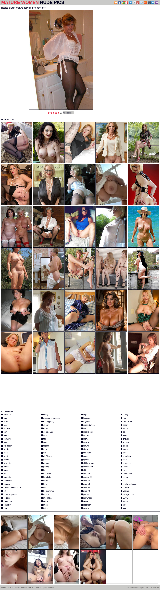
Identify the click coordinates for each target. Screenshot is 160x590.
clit (3, 491)
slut (123, 453)
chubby (5, 484)
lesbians (85, 418)
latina (44, 508)
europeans (47, 432)
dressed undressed (50, 418)
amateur (6, 415)
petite (84, 501)
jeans (44, 501)
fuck (44, 449)
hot (43, 487)
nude (84, 456)
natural (85, 446)
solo (124, 460)
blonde (5, 460)
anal (4, 418)
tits (123, 480)
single (124, 446)
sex (123, 432)
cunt (4, 508)
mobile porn (87, 432)
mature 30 (86, 477)
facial (44, 435)
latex (44, 505)
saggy (124, 425)
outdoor (85, 474)
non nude (86, 453)
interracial (46, 498)
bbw (4, 432)
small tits (126, 456)
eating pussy (47, 421)
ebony (45, 425)
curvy (44, 415)
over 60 (85, 487)
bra (3, 474)
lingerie (85, 421)
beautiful (6, 439)
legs (84, 415)
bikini (4, 453)
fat (43, 439)
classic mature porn (11, 487)
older (84, 470)
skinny (125, 449)
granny (45, 467)
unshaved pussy (129, 484)
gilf (43, 453)
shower (125, 442)
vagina (125, 491)
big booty (6, 446)
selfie (124, 428)
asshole (5, 428)
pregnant (86, 505)
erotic (44, 428)
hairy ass (46, 474)
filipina (45, 446)
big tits (5, 449)
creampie (6, 501)
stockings (126, 463)
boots (4, 470)
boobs (5, 467)
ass (4, 425)
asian (4, 421)
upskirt (125, 487)
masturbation (88, 425)
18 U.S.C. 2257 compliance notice (41, 588)
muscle (85, 442)
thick (124, 470)
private (85, 508)
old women (87, 467)
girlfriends (46, 456)
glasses (45, 460)
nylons (85, 460)
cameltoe (6, 480)
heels (44, 480)
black (4, 456)
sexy (124, 435)
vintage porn (127, 494)
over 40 (85, 480)
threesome (126, 474)
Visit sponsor (68, 113)
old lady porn (88, 463)
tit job (124, 477)
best (4, 442)
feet (44, 442)
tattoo (124, 467)
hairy (44, 470)
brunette (6, 477)
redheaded (126, 421)
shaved (125, 439)
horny (44, 484)
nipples (85, 449)
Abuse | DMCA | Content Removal (14, 588)
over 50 (85, 484)
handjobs (46, 477)
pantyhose (86, 498)
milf (83, 428)
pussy (124, 415)
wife (123, 505)
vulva (124, 498)
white (124, 501)
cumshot (6, 505)
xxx (123, 508)
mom (84, 439)
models (85, 435)
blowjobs (6, 463)
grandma (46, 463)
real (123, 418)
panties (85, 494)
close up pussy (9, 494)
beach (5, 435)
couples (5, 498)
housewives (47, 491)
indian (45, 494)
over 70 (85, 491)
